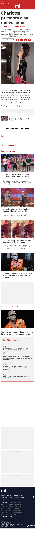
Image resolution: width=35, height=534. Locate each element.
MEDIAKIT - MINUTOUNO (6, 522)
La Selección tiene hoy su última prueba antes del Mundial (16, 377)
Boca (15, 502)
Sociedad (9, 495)
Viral (10, 510)
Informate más (12, 116)
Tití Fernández (15, 508)
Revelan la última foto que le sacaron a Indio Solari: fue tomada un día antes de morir (17, 275)
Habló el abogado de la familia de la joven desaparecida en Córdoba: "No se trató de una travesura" (16, 368)
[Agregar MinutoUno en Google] (8, 40)
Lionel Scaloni (4, 512)
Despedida (3, 330)
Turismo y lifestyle (19, 497)
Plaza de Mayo (4, 514)
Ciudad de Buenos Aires (16, 512)
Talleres (8, 508)
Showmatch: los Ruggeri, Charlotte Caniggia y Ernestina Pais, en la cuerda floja (20, 120)
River (11, 502)
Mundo (2, 499)
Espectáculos (6, 26)
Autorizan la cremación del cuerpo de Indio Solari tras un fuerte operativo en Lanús (17, 333)
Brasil (2, 508)
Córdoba (11, 504)
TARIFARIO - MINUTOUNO (6, 523)
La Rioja (22, 504)
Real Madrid (4, 504)
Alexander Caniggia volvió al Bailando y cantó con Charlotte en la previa (17, 210)
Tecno (11, 497)
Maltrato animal (13, 506)
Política (3, 495)
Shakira (17, 504)
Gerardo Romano (14, 514)
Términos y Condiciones (7, 516)
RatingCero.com (20, 106)
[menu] (3, 2)
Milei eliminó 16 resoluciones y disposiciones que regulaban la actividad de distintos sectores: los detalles (17, 358)
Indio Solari (4, 510)
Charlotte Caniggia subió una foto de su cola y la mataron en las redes (17, 241)
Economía (15, 495)
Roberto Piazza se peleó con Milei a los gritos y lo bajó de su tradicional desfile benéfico (16, 349)
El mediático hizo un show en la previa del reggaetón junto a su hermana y (17, 214)
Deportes (21, 495)
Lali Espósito (4, 506)
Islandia (21, 506)
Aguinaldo (20, 502)
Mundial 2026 (16, 510)
